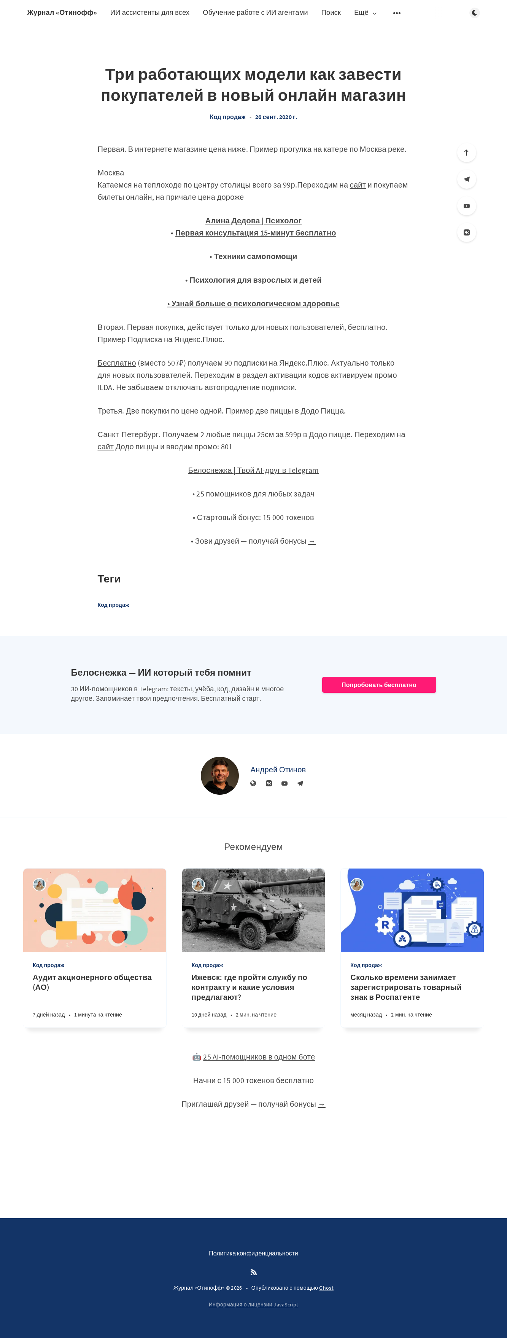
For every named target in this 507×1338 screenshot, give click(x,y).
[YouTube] (466, 205)
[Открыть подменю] (397, 13)
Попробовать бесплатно (379, 685)
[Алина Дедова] (39, 884)
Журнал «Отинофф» (62, 12)
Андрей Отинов (278, 769)
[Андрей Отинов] (220, 776)
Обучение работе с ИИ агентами (255, 12)
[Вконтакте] (466, 232)
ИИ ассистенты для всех (149, 12)
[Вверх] (466, 152)
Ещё (366, 13)
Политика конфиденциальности (253, 1253)
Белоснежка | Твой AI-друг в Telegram (253, 470)
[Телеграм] (466, 179)
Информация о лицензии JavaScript (254, 1304)
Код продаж (228, 116)
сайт (358, 184)
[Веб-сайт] (253, 784)
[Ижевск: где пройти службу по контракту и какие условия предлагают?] (253, 1000)
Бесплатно (117, 363)
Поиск (331, 12)
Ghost (326, 1287)
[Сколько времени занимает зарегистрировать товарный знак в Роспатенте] (412, 1000)
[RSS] (254, 1272)
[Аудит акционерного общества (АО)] (94, 1000)
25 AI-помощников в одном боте (259, 1056)
